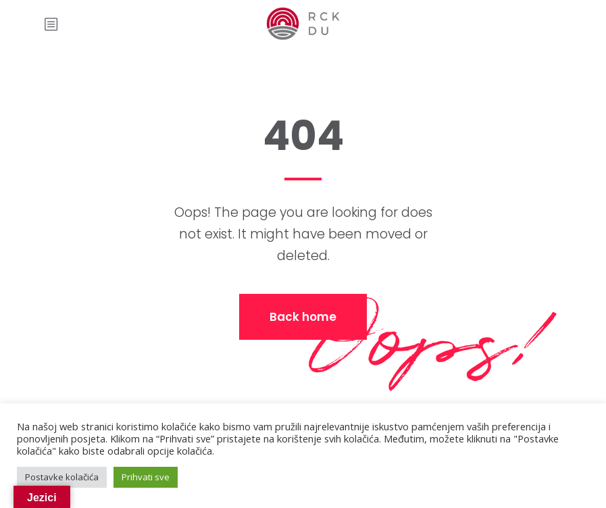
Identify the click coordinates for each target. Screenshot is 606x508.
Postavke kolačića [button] (62, 477)
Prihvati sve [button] (146, 477)
